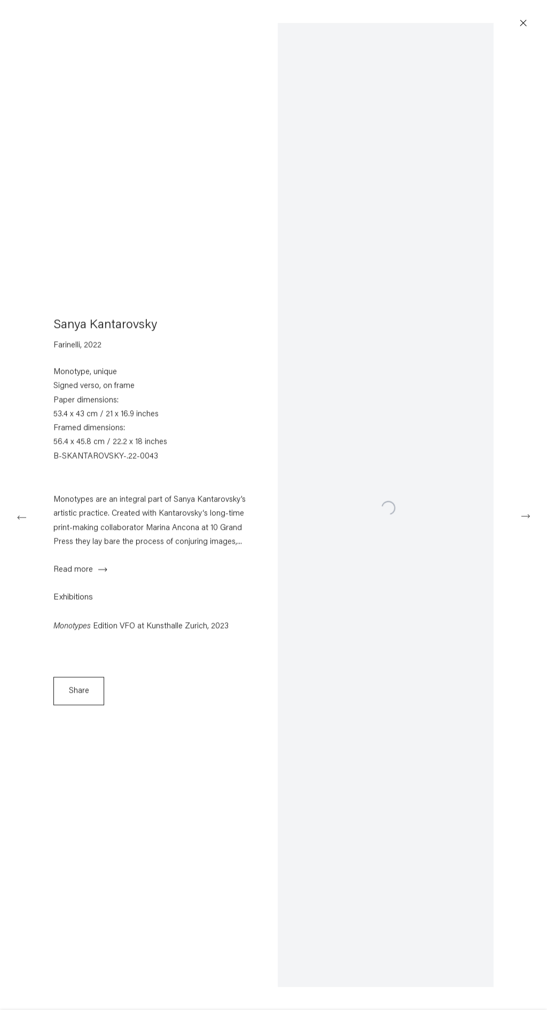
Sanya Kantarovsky (105, 329)
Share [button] (79, 695)
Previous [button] (21, 516)
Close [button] (526, 23)
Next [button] (525, 516)
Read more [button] (73, 574)
